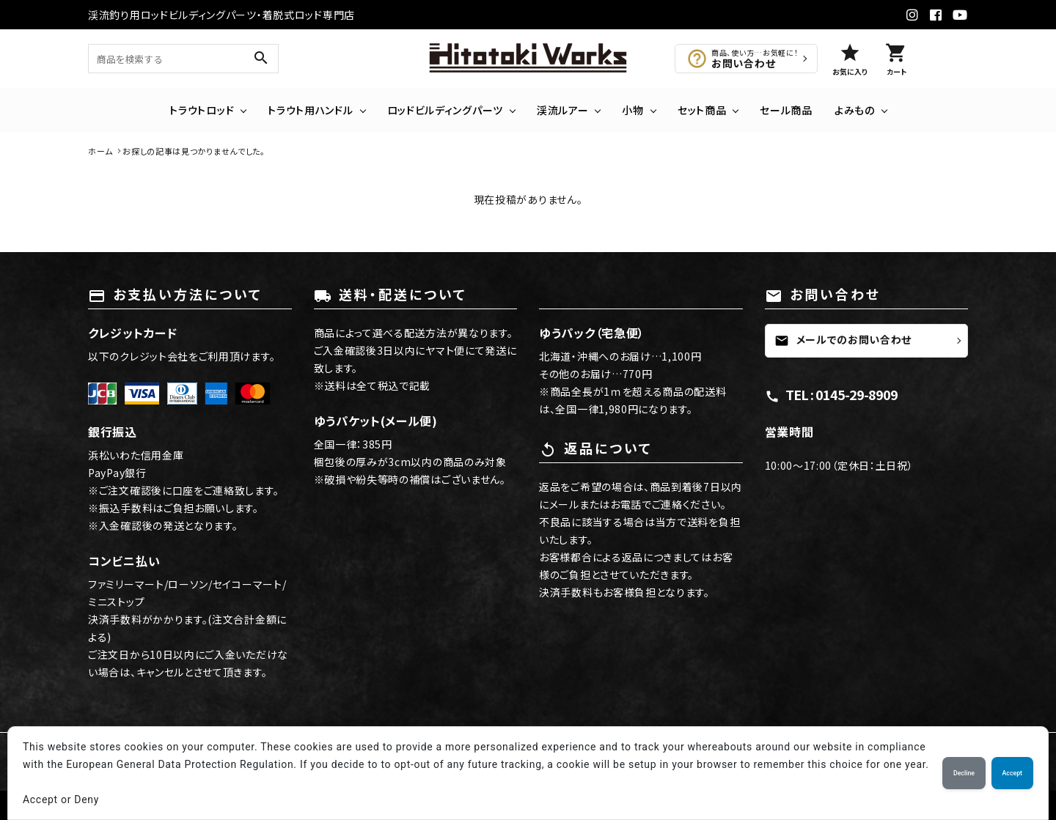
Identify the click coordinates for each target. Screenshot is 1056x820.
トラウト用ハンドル (310, 110)
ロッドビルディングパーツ (445, 110)
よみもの (855, 110)
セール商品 (786, 110)
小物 (632, 110)
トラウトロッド (201, 110)
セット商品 (702, 110)
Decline (964, 773)
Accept (1012, 773)
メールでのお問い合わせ (843, 340)
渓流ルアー (563, 110)
